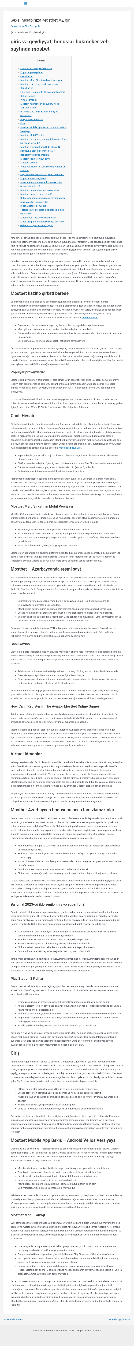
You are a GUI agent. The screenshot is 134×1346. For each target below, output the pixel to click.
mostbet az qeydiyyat (70, 447)
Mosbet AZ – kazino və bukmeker (38, 217)
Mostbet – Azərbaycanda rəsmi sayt (39, 84)
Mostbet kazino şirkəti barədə (36, 68)
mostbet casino (90, 317)
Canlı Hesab (26, 76)
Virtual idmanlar (28, 99)
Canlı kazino (26, 88)
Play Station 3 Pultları (31, 119)
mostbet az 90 (19, 26)
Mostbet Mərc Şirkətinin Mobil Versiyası (41, 80)
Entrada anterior (14, 1319)
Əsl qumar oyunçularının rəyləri (36, 225)
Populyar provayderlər (31, 72)
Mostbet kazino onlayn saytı (35, 158)
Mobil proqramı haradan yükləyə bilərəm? (42, 221)
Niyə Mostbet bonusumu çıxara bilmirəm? (42, 174)
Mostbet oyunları (29, 162)
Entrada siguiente (119, 1319)
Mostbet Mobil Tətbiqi (32, 135)
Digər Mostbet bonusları (33, 205)
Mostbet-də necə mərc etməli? (36, 194)
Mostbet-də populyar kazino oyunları (39, 190)
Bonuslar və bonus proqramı (35, 154)
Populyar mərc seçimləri (33, 178)
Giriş (22, 123)
